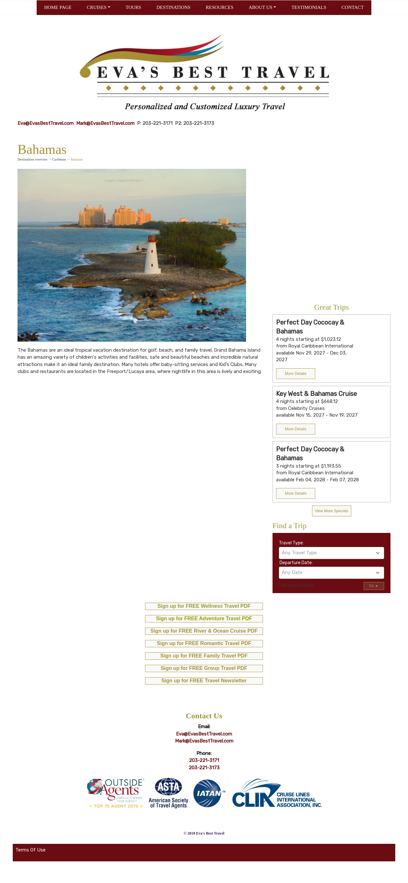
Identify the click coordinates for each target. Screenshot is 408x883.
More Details (295, 373)
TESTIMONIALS (308, 7)
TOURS (133, 7)
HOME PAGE (58, 7)
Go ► (374, 586)
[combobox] (331, 553)
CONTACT (353, 7)
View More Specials (331, 511)
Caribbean (59, 159)
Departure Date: (296, 562)
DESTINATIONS (174, 7)
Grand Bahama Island (237, 350)
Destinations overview (32, 159)
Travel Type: (291, 543)
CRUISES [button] (96, 7)
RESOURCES (220, 7)
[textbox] (331, 552)
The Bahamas (33, 350)
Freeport (116, 371)
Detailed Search (296, 585)
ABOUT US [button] (260, 7)
